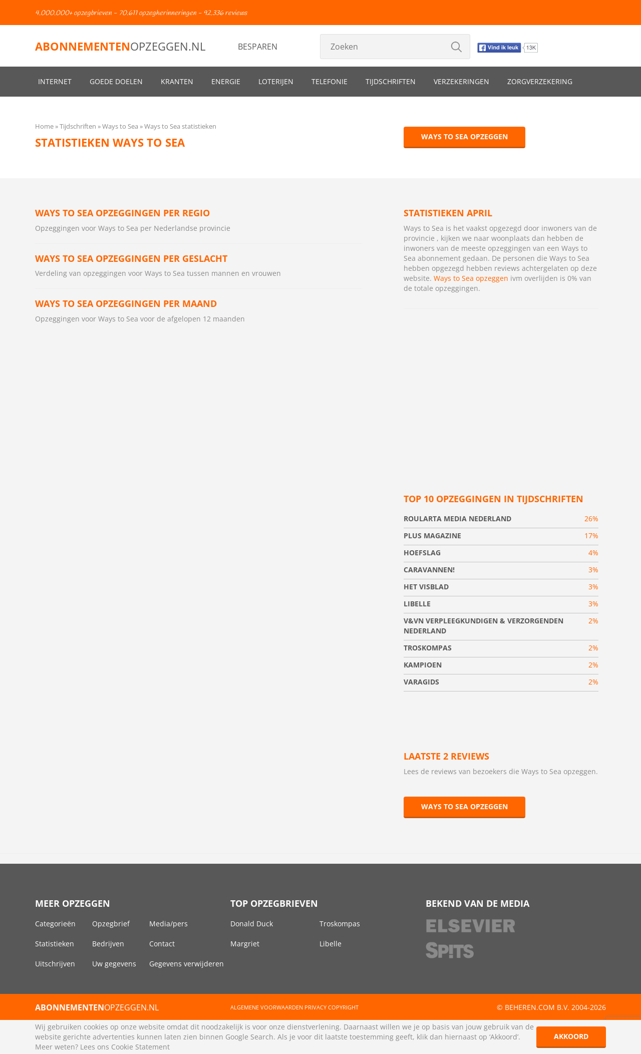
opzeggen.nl (120, 46)
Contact (162, 943)
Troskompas (339, 923)
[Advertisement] (501, 389)
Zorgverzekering (539, 81)
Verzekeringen (461, 81)
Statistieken (54, 943)
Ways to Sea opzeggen (464, 136)
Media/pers (168, 923)
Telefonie (329, 81)
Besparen (257, 46)
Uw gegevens (114, 963)
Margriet (244, 943)
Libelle (330, 943)
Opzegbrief (111, 923)
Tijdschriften (391, 81)
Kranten (177, 81)
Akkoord (571, 1036)
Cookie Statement (140, 1046)
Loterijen (275, 81)
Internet (55, 81)
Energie (225, 81)
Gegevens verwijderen (186, 963)
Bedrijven (108, 943)
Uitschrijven (55, 963)
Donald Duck (251, 923)
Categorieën (55, 923)
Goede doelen (116, 81)
